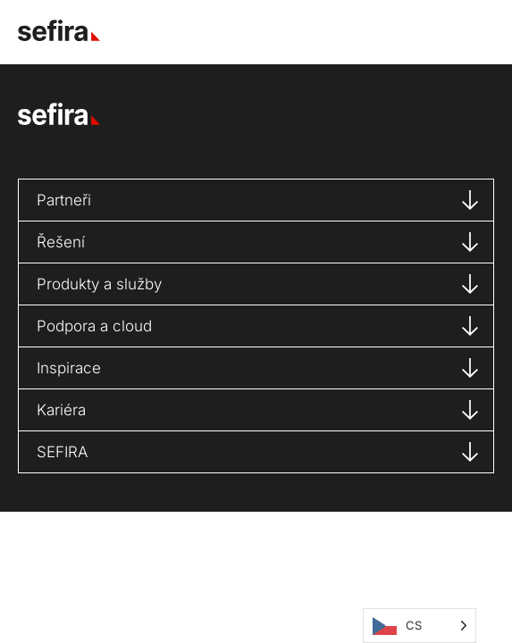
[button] (471, 31)
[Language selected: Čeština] (419, 625)
